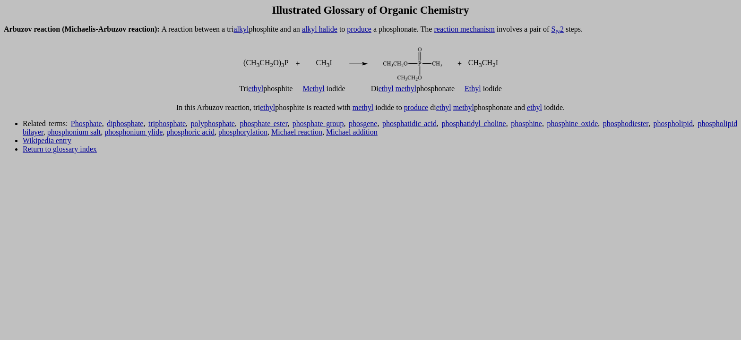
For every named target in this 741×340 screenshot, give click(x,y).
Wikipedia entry (47, 140)
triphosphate (167, 123)
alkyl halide (319, 29)
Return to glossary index (60, 149)
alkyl (241, 29)
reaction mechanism (464, 29)
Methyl (314, 89)
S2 (557, 29)
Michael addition (352, 132)
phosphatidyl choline (473, 123)
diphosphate (125, 123)
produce (359, 29)
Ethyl (473, 89)
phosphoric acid (190, 132)
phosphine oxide (572, 123)
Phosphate (86, 123)
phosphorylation (242, 132)
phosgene (363, 123)
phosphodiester (625, 123)
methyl (406, 89)
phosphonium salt (74, 132)
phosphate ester (263, 123)
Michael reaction (296, 132)
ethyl (255, 89)
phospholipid (673, 123)
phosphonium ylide (133, 132)
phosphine (526, 123)
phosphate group (318, 123)
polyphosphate (213, 123)
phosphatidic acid (409, 123)
